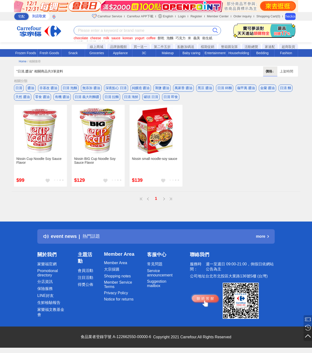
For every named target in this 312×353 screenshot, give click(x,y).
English (165, 16)
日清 (18, 88)
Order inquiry (243, 16)
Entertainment (215, 53)
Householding (238, 53)
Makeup (168, 53)
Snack (73, 53)
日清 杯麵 (224, 88)
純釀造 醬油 (141, 88)
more (262, 238)
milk (106, 38)
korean (128, 38)
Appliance (120, 53)
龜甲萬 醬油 (246, 88)
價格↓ (270, 71)
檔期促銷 (207, 47)
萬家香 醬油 (183, 88)
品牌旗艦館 (118, 47)
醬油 (30, 88)
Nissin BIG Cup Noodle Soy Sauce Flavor (95, 162)
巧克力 (181, 38)
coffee (151, 38)
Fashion (286, 53)
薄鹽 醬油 (162, 88)
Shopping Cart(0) (268, 16)
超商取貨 (288, 47)
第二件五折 (162, 47)
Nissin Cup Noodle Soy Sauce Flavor (39, 162)
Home (22, 61)
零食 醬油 (42, 97)
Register (196, 16)
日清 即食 (170, 97)
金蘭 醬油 (267, 88)
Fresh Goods (49, 53)
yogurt (139, 38)
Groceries (96, 53)
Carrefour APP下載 (140, 16)
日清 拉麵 (111, 97)
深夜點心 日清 (116, 88)
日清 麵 (285, 88)
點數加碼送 (185, 47)
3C (144, 53)
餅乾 (161, 38)
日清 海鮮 (131, 97)
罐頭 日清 (151, 97)
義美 (196, 38)
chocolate (81, 38)
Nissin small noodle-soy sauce (154, 160)
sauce (115, 38)
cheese (95, 38)
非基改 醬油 (48, 88)
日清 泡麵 (70, 88)
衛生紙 (207, 38)
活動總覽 (251, 47)
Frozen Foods (25, 53)
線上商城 (96, 47)
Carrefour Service (107, 16)
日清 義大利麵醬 (87, 97)
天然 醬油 (22, 97)
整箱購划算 (229, 47)
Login (182, 16)
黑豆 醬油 (205, 88)
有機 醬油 (62, 97)
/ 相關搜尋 (34, 61)
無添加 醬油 (91, 88)
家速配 (270, 47)
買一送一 (140, 47)
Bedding (262, 53)
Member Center (218, 16)
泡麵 (170, 38)
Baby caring (191, 53)
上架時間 (286, 71)
